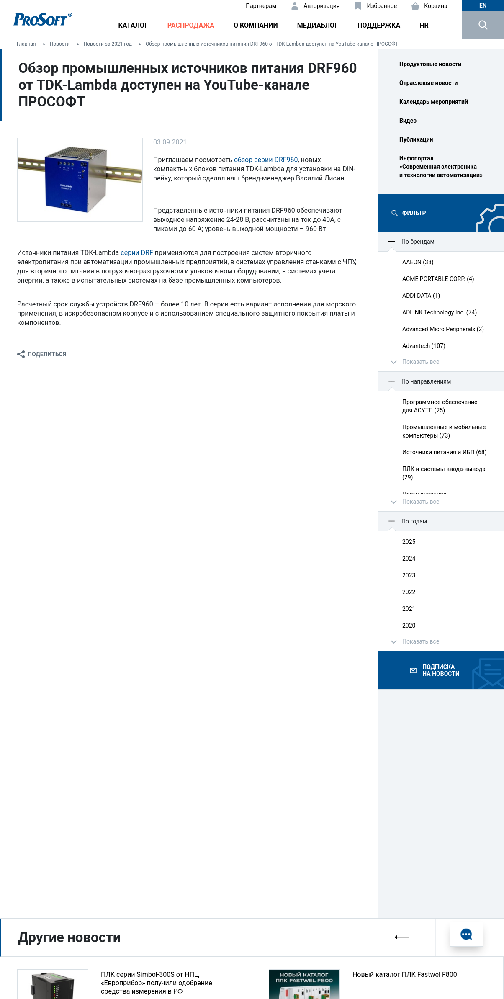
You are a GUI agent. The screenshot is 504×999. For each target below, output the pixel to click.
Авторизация (321, 6)
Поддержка (378, 25)
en (483, 5)
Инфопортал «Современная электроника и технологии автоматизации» (441, 166)
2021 (408, 608)
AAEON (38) (418, 262)
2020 (408, 625)
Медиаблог (317, 25)
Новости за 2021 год (108, 44)
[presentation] (402, 937)
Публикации (416, 139)
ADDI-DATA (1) (421, 295)
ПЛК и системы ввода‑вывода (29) (444, 473)
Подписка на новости (440, 670)
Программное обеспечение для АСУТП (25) (440, 406)
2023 (408, 575)
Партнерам (261, 6)
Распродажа (190, 25)
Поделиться (47, 354)
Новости (60, 44)
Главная (26, 44)
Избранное (382, 6)
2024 (408, 558)
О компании (256, 25)
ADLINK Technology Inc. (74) (439, 312)
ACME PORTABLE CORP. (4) (438, 278)
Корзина (435, 6)
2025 (408, 541)
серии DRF (137, 253)
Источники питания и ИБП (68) (444, 452)
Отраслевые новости (428, 83)
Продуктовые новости (430, 64)
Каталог (133, 25)
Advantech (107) (423, 345)
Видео (408, 120)
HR (424, 25)
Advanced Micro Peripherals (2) (443, 329)
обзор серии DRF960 (266, 160)
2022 (408, 592)
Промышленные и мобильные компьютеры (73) (444, 431)
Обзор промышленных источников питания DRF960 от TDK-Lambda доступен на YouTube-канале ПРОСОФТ (272, 44)
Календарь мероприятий (433, 101)
